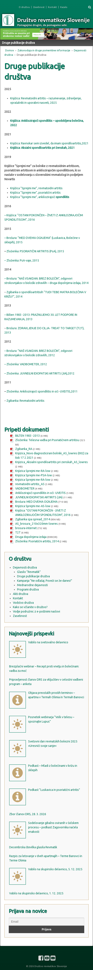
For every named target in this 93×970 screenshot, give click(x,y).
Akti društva (20, 594)
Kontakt (52, 7)
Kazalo (63, 7)
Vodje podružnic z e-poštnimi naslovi (36, 611)
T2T (18, 532)
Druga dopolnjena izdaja (30, 537)
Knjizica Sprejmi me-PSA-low (33, 475)
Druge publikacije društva (33, 576)
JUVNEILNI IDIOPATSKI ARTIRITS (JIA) (39, 497)
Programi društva (28, 589)
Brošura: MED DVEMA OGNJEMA (36, 501)
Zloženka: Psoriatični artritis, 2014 (37, 541)
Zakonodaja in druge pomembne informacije (44, 50)
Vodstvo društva (23, 602)
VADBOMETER (24, 488)
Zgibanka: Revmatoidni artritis (25, 400)
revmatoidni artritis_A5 (29, 484)
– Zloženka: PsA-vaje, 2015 (21, 260)
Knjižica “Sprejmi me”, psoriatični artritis (35, 192)
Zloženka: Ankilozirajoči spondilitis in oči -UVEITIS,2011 (42, 391)
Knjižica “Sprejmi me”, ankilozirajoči (32, 197)
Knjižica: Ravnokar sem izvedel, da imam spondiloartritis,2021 (49, 143)
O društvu (24, 7)
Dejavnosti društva (25, 567)
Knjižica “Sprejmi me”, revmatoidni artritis (36, 188)
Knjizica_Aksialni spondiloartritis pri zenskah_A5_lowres (51, 462)
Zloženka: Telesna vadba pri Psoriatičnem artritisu (47, 440)
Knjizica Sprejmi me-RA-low (32, 471)
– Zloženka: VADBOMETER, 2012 (25, 364)
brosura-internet (26, 528)
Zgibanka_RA (23, 449)
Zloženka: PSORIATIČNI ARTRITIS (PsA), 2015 (35, 251)
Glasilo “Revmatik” (29, 572)
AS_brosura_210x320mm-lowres (36, 523)
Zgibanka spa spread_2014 (32, 519)
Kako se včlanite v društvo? (30, 607)
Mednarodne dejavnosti (32, 585)
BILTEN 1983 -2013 (27, 435)
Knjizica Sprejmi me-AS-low (32, 506)
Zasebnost (39, 7)
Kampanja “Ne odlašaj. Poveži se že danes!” (44, 580)
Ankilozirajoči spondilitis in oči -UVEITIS (40, 493)
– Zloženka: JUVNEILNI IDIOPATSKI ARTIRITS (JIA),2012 (39, 373)
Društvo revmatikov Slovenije (50, 966)
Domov (9, 50)
